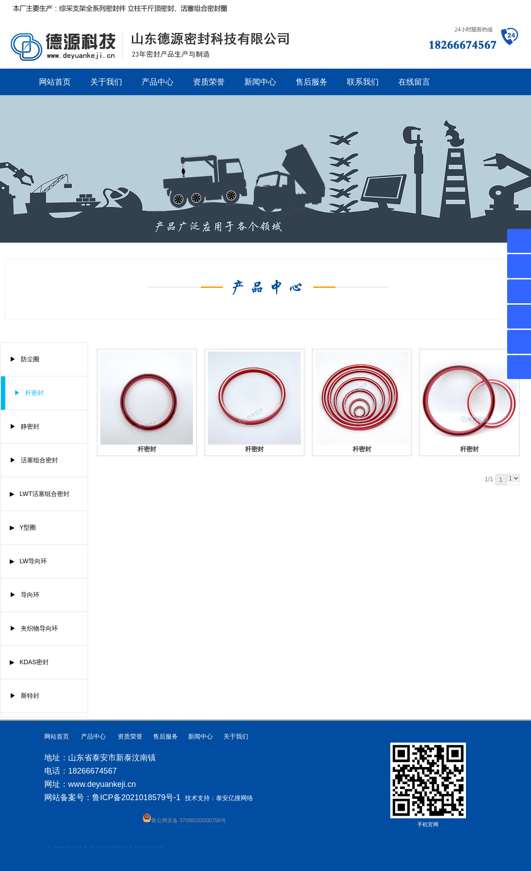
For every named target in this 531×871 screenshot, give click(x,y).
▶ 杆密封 (29, 392)
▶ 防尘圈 (25, 359)
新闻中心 (260, 81)
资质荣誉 (209, 81)
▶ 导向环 (25, 594)
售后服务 (311, 81)
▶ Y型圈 (23, 527)
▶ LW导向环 (28, 561)
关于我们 (106, 81)
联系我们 (363, 81)
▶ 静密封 (25, 426)
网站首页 (55, 81)
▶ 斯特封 (25, 695)
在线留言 (414, 81)
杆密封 (147, 449)
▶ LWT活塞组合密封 (39, 493)
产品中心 (157, 81)
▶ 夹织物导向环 (34, 628)
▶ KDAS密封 (29, 662)
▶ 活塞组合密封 (34, 460)
